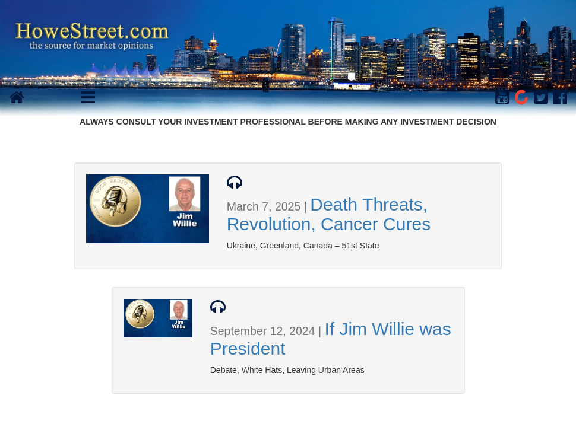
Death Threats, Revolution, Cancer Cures (329, 214)
